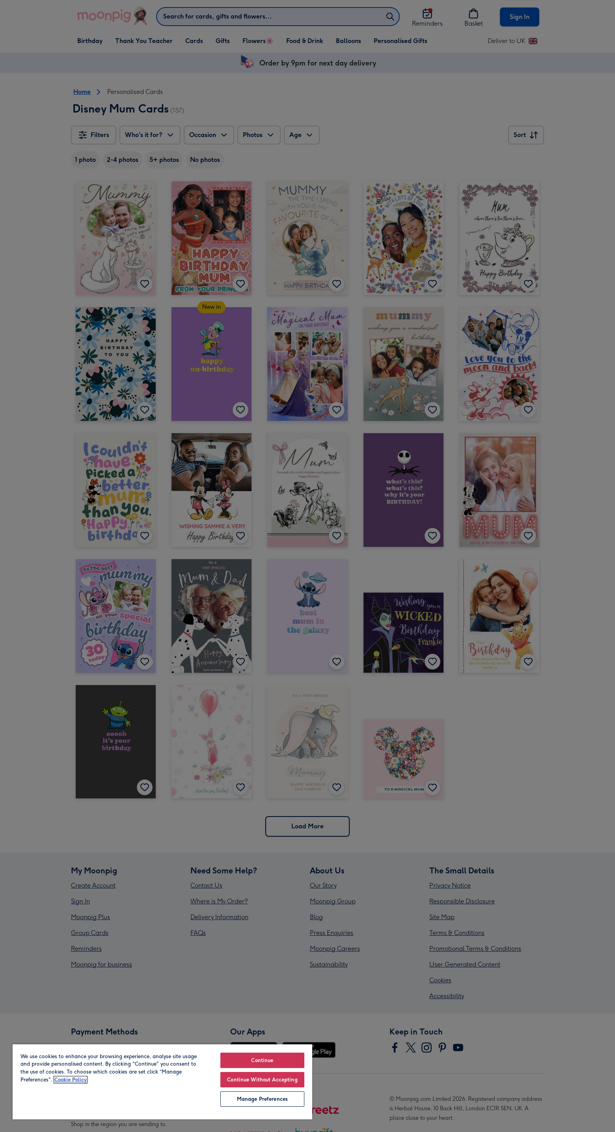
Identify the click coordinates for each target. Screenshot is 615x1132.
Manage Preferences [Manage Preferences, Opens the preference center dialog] (262, 1099)
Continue (262, 1060)
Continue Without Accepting (262, 1080)
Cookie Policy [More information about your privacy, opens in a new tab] (70, 1080)
